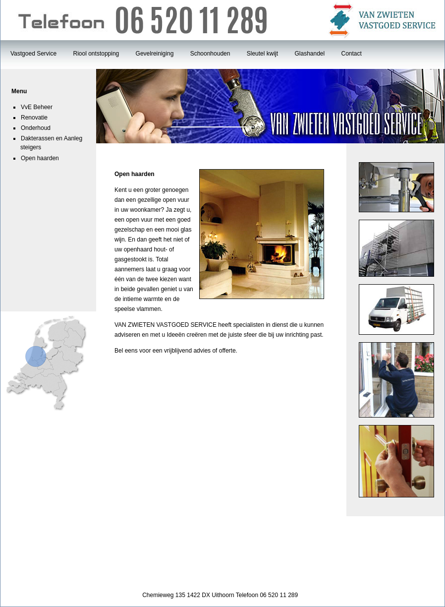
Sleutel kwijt (262, 53)
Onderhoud (36, 127)
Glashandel (309, 53)
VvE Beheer (37, 107)
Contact (351, 53)
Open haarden (40, 158)
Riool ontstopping (96, 53)
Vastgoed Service (33, 53)
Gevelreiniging (155, 53)
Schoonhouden (210, 53)
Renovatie (34, 117)
